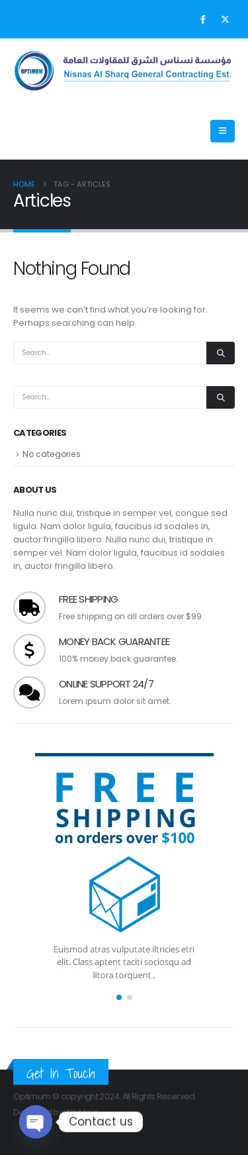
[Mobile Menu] (222, 131)
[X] (225, 19)
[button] (119, 997)
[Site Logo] (124, 71)
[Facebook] (203, 19)
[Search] (220, 353)
